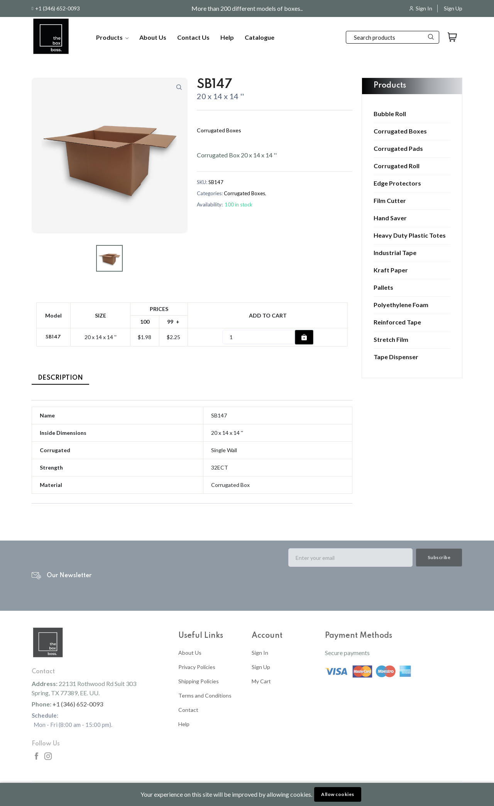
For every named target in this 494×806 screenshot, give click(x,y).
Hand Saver (390, 218)
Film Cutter (390, 201)
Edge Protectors (397, 183)
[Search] (392, 37)
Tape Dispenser (396, 357)
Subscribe (439, 557)
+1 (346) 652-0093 (57, 8)
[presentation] (347, 588)
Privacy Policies (196, 667)
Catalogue (259, 37)
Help (227, 37)
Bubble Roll (390, 114)
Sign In (424, 8)
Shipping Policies (198, 681)
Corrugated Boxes (400, 131)
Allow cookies (337, 794)
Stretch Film (391, 339)
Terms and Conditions (205, 695)
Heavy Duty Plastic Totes (410, 235)
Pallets (383, 287)
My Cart (261, 681)
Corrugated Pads (398, 148)
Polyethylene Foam (401, 305)
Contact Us (193, 37)
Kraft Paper (391, 270)
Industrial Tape (395, 253)
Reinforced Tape (397, 322)
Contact (188, 709)
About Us (152, 37)
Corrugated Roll (397, 166)
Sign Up (453, 8)
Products (112, 37)
